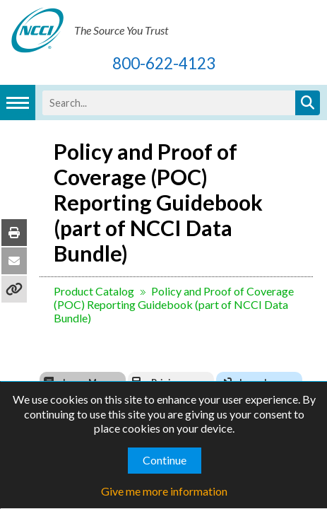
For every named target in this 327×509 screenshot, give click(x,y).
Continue (164, 460)
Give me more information (164, 491)
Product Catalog (82, 265)
